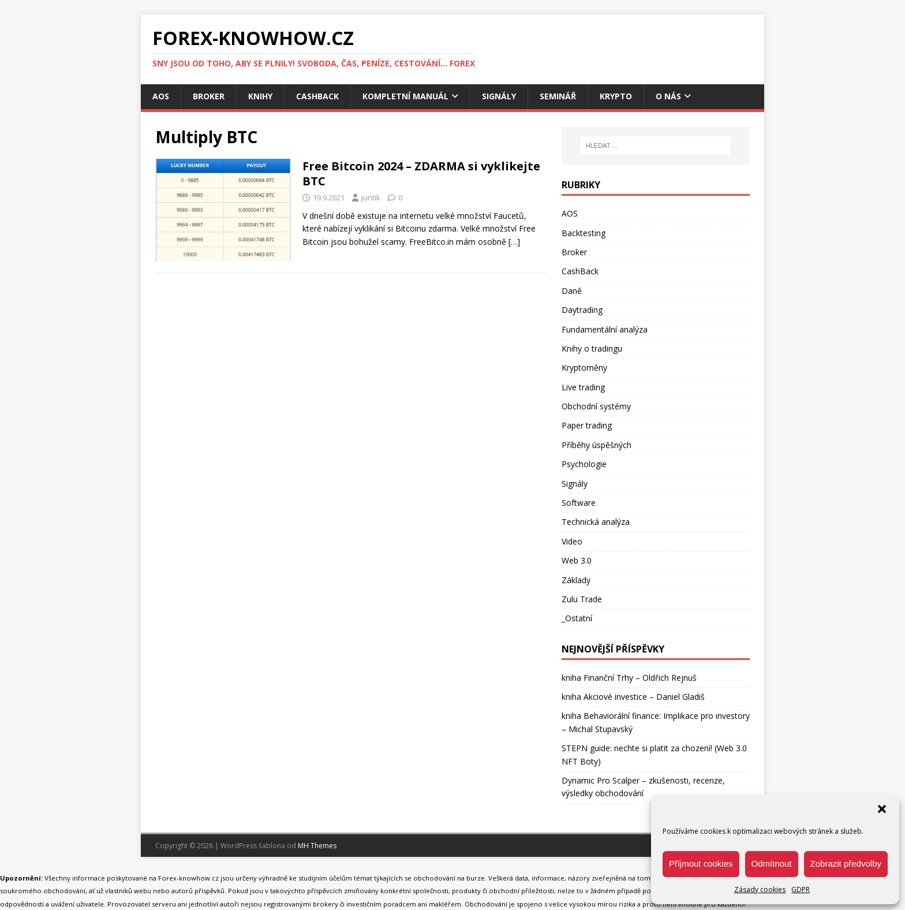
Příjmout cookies (701, 863)
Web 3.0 (577, 560)
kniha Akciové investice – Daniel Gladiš (633, 696)
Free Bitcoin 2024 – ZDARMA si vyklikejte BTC (421, 173)
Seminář (558, 96)
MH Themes (317, 846)
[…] (514, 241)
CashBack (317, 96)
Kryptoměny (584, 367)
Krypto (616, 96)
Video (572, 541)
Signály (499, 96)
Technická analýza (596, 521)
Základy (576, 580)
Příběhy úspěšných (596, 444)
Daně (572, 290)
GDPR (800, 889)
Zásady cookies (760, 889)
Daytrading (582, 309)
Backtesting (583, 233)
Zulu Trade (582, 599)
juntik (370, 197)
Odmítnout (771, 863)
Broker (209, 96)
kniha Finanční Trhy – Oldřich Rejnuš (629, 677)
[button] (882, 809)
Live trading (583, 387)
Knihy (260, 96)
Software (579, 502)
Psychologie (584, 463)
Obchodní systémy (596, 406)
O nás (668, 96)
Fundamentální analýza (605, 329)
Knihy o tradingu (592, 348)
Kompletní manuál (405, 96)
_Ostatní (577, 618)
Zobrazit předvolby (845, 863)
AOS (160, 96)
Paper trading (587, 425)
